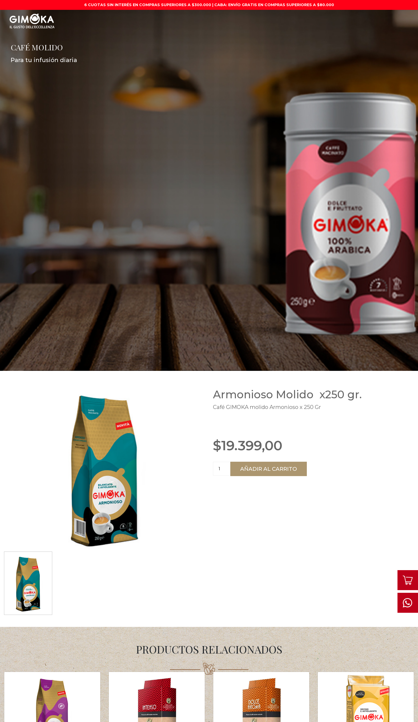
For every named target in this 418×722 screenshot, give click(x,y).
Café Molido (221, 18)
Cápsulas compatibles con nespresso (174, 21)
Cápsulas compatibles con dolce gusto (310, 21)
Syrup (351, 16)
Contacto (378, 16)
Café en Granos (260, 18)
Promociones (78, 16)
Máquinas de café (121, 18)
